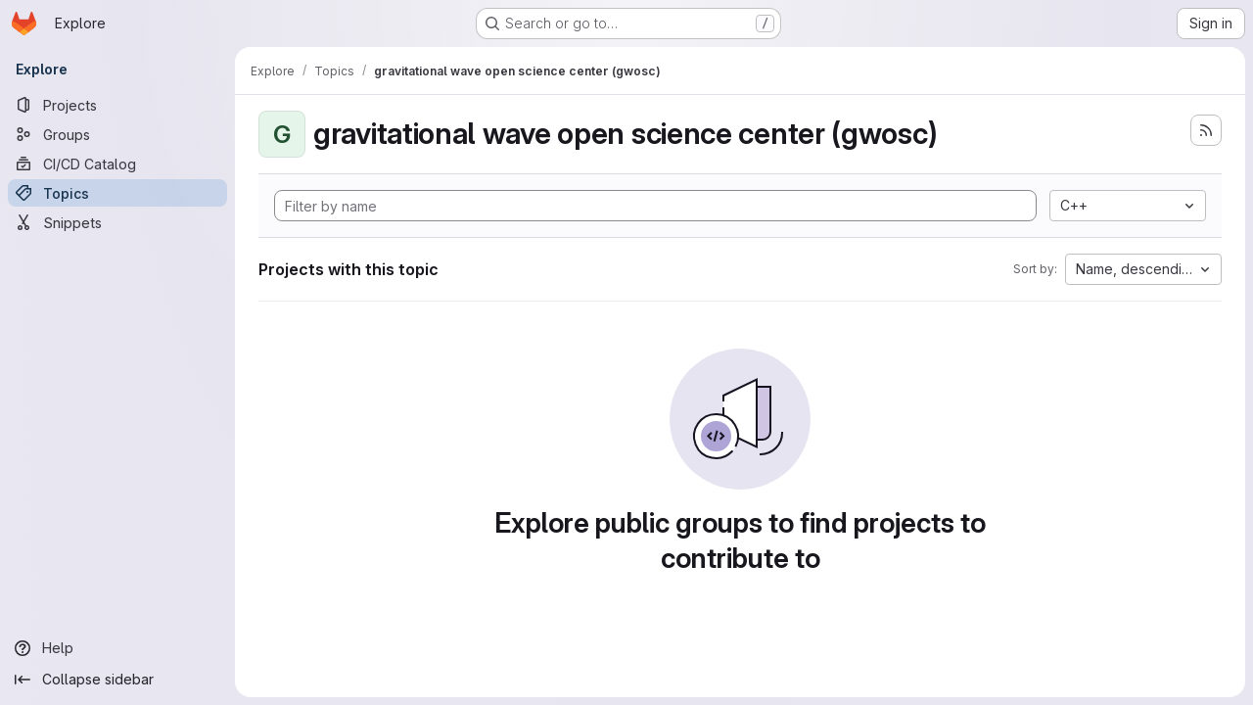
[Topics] (117, 193)
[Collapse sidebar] (117, 679)
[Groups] (117, 134)
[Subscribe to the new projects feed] (1206, 130)
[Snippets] (117, 222)
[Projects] (117, 104)
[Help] (117, 648)
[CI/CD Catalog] (117, 163)
